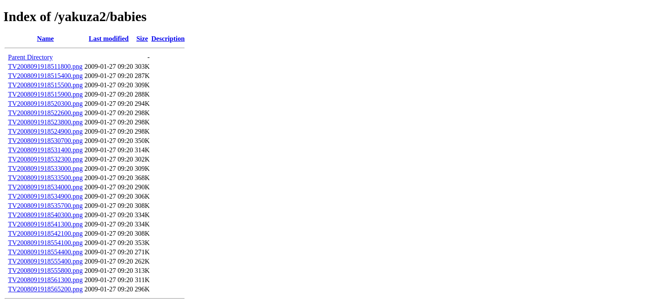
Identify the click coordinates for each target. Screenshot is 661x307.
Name (45, 38)
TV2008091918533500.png (45, 177)
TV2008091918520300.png (45, 103)
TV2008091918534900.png (45, 196)
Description (168, 38)
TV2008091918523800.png (45, 122)
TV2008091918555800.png (45, 270)
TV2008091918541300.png (45, 224)
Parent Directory (30, 57)
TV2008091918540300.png (45, 214)
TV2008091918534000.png (45, 187)
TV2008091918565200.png (45, 289)
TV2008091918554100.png (45, 242)
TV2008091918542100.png (45, 233)
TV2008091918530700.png (45, 140)
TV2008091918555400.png (45, 261)
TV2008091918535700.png (45, 205)
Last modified (109, 38)
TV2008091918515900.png (45, 94)
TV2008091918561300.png (45, 279)
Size (142, 38)
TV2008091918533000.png (45, 168)
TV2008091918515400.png (45, 75)
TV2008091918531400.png (45, 150)
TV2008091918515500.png (45, 85)
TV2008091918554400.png (45, 252)
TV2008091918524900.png (45, 131)
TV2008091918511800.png (45, 66)
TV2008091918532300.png (45, 159)
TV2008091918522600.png (45, 112)
